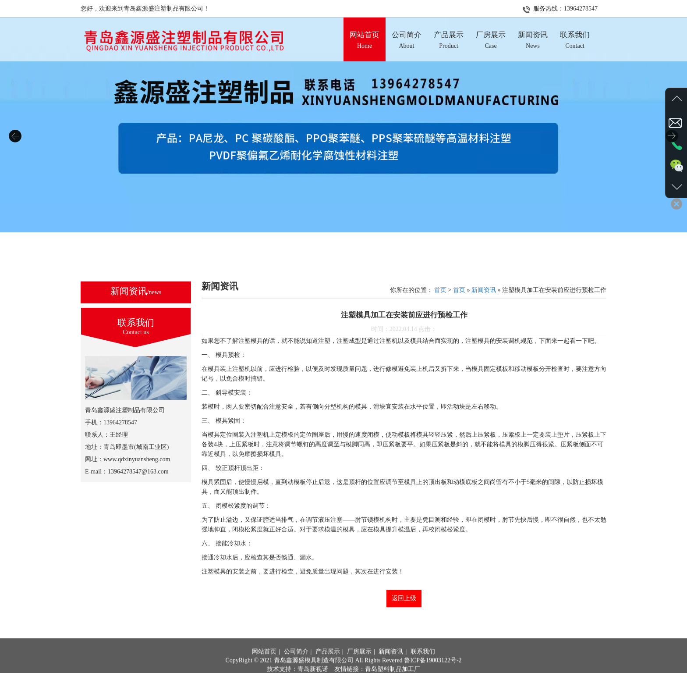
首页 (440, 290)
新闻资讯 (483, 290)
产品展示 (327, 663)
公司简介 (296, 663)
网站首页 (264, 663)
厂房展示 (359, 663)
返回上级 (404, 598)
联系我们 (423, 663)
